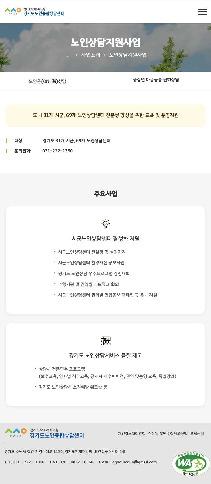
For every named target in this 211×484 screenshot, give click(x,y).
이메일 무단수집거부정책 (167, 434)
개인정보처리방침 (131, 434)
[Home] (68, 55)
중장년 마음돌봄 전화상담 (156, 79)
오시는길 (197, 434)
